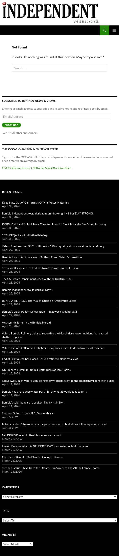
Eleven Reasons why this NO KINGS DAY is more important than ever (45, 446)
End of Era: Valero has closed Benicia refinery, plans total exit (40, 359)
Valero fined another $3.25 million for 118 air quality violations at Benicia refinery (53, 246)
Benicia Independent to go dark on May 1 (27, 289)
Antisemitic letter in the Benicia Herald (26, 322)
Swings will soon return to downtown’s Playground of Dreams (40, 268)
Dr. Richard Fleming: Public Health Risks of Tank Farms (36, 369)
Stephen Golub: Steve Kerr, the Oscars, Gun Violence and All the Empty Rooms (50, 468)
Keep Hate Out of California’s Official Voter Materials (35, 202)
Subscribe (11, 125)
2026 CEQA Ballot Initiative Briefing (24, 235)
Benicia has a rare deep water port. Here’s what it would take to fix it (44, 391)
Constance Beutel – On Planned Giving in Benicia (32, 457)
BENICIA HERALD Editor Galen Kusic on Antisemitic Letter (39, 300)
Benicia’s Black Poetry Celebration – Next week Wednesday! (39, 311)
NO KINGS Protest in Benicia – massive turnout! (32, 435)
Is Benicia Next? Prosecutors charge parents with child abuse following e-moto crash (55, 424)
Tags (5, 511)
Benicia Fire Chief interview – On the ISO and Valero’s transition (42, 257)
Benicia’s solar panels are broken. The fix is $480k (32, 402)
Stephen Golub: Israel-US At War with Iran (28, 413)
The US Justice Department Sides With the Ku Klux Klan (37, 279)
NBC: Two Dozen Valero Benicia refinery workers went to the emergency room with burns (58, 380)
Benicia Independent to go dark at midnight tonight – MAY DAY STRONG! (48, 213)
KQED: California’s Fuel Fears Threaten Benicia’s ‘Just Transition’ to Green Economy (54, 224)
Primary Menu (114, 30)
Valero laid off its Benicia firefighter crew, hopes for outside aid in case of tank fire (53, 348)
